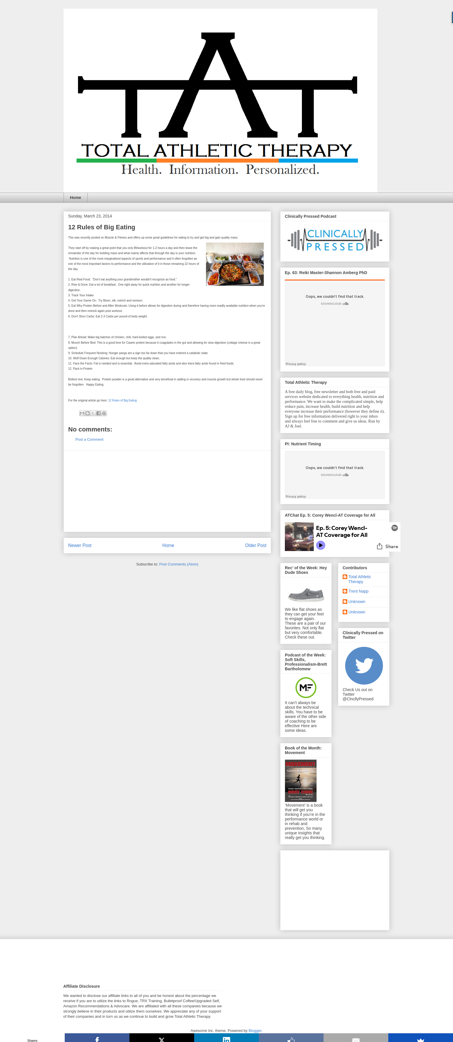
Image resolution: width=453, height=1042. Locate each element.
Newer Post (80, 545)
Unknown (356, 601)
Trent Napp (358, 591)
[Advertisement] (167, 491)
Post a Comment (89, 439)
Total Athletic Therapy (359, 579)
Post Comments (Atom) (178, 564)
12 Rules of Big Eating (122, 400)
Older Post (255, 545)
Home (75, 197)
